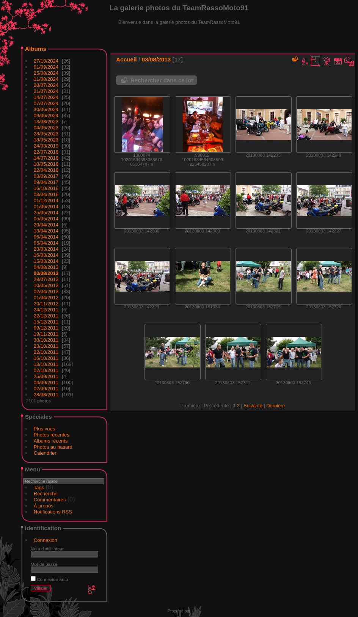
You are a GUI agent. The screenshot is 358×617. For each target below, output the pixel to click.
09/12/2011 (46, 328)
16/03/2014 (46, 255)
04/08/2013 (46, 267)
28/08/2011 (46, 394)
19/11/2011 (46, 334)
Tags (39, 487)
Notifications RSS (53, 512)
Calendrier (45, 453)
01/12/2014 (46, 200)
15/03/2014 (46, 261)
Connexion (45, 540)
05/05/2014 (46, 218)
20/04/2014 (46, 225)
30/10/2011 (46, 340)
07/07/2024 (46, 103)
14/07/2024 (46, 97)
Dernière (275, 405)
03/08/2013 (46, 273)
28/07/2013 (46, 279)
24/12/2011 (46, 309)
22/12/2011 (46, 316)
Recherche (46, 493)
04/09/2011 (46, 382)
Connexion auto (49, 579)
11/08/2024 (46, 79)
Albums (35, 49)
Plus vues (44, 429)
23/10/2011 (46, 346)
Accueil (126, 59)
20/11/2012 (46, 303)
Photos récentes (51, 435)
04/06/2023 (46, 127)
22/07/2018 (46, 152)
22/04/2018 (46, 170)
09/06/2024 (46, 115)
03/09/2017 (46, 176)
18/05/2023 (46, 140)
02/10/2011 (46, 370)
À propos (43, 506)
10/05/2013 (46, 285)
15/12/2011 (46, 322)
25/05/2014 (46, 212)
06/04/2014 (46, 237)
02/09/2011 (46, 388)
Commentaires (50, 499)
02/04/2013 (46, 291)
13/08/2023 (46, 121)
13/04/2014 (46, 231)
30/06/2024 (46, 109)
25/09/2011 (46, 376)
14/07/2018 (46, 158)
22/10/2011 (46, 352)
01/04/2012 (46, 297)
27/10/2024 (46, 61)
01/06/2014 (46, 206)
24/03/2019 (46, 146)
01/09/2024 (46, 67)
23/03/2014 (46, 249)
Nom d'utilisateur (47, 548)
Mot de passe (44, 564)
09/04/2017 (46, 182)
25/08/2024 (46, 73)
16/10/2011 (46, 358)
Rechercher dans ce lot (161, 80)
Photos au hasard (53, 447)
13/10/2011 (46, 364)
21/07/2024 (46, 91)
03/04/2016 (46, 194)
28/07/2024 (46, 85)
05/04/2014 (46, 243)
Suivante (252, 405)
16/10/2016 (46, 188)
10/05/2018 (46, 164)
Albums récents (51, 441)
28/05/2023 (46, 134)
